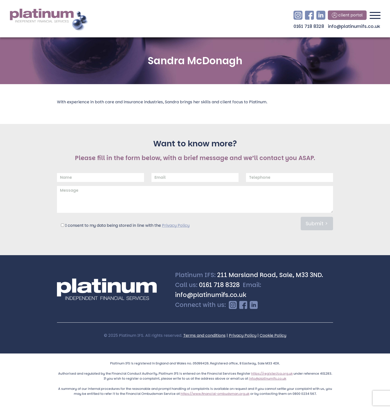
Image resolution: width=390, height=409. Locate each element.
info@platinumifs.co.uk (354, 26)
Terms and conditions (204, 335)
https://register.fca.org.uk (272, 373)
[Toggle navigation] (375, 17)
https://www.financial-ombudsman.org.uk (215, 394)
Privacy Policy (176, 225)
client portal (347, 15)
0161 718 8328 (308, 26)
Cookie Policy (273, 335)
